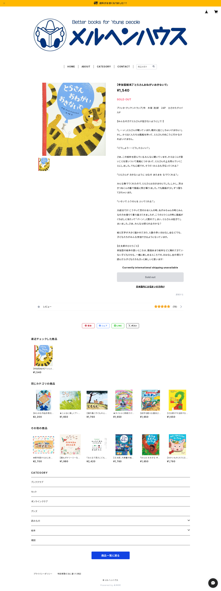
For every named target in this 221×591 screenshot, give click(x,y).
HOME (71, 66)
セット (34, 491)
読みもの (35, 520)
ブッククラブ (37, 482)
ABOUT (86, 66)
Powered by (110, 585)
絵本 (33, 530)
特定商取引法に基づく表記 (69, 574)
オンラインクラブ (39, 501)
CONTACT (123, 66)
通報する (180, 294)
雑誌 (33, 540)
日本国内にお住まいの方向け (150, 286)
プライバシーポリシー (43, 574)
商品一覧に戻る (110, 555)
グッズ (34, 511)
